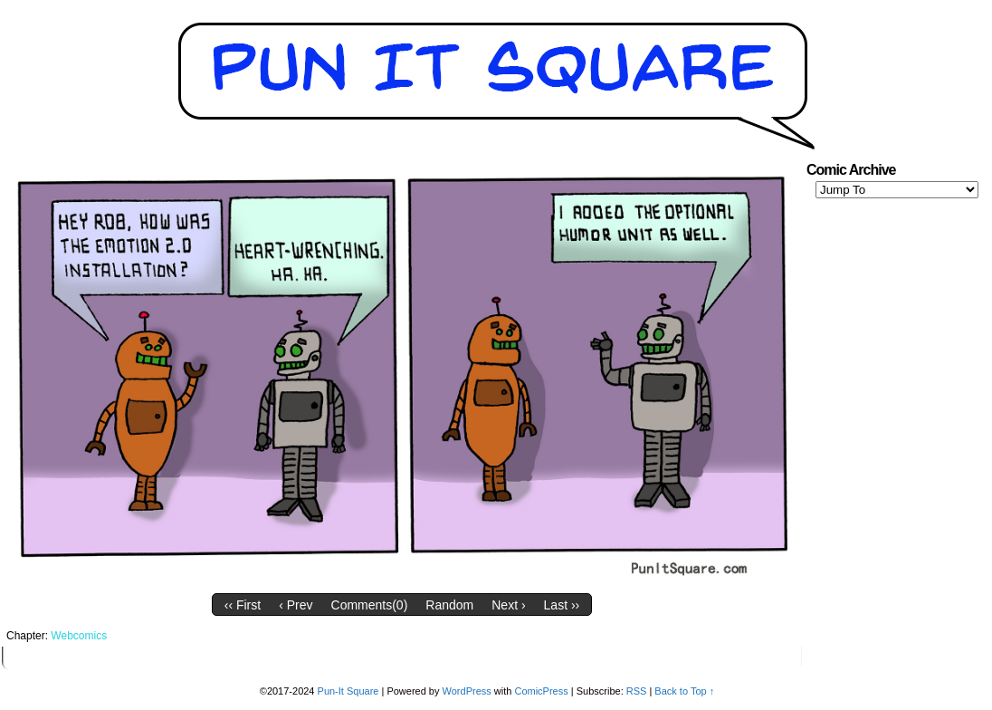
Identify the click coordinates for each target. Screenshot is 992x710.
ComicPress (541, 691)
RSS (636, 691)
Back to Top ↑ (684, 691)
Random (449, 605)
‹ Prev (295, 605)
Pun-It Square (348, 691)
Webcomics (79, 635)
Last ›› (562, 605)
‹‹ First (242, 605)
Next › (508, 605)
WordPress (467, 691)
